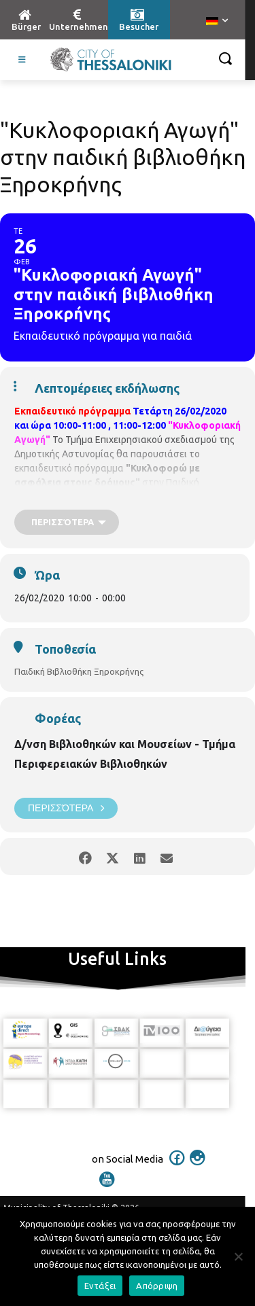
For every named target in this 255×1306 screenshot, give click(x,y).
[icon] (177, 1166)
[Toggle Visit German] (22, 59)
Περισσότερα (66, 808)
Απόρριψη (156, 1285)
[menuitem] (217, 21)
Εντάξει (100, 1285)
